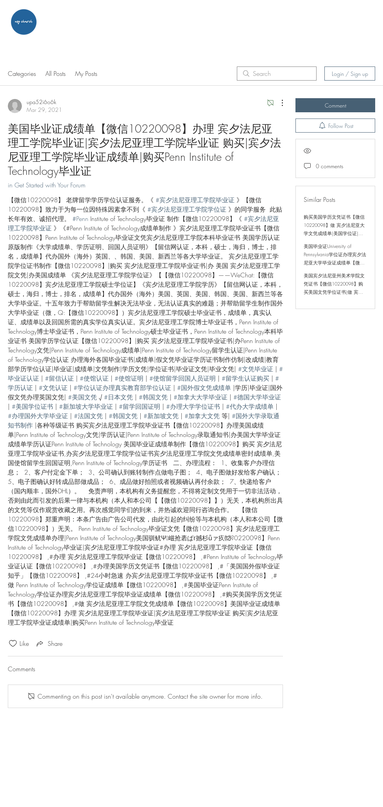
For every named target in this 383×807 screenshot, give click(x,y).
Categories (22, 73)
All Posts (55, 73)
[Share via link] (49, 643)
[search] (277, 74)
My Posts (86, 73)
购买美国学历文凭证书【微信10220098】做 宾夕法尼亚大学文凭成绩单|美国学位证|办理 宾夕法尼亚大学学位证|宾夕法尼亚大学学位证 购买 (334, 233)
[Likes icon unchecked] (13, 643)
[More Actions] (278, 103)
